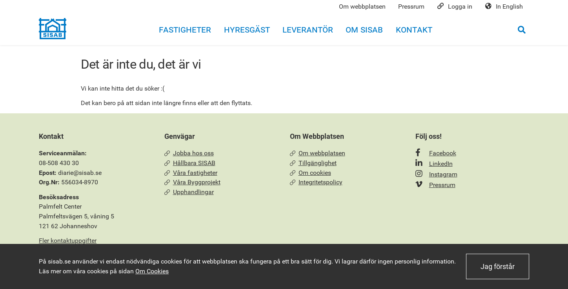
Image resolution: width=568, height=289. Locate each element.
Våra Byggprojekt (192, 182)
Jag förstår (498, 266)
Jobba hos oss (189, 153)
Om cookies (310, 172)
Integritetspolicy (316, 182)
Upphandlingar (189, 192)
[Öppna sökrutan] (521, 30)
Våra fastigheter (190, 172)
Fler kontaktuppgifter (67, 240)
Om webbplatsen (317, 153)
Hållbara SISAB (189, 163)
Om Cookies (152, 271)
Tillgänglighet (313, 163)
